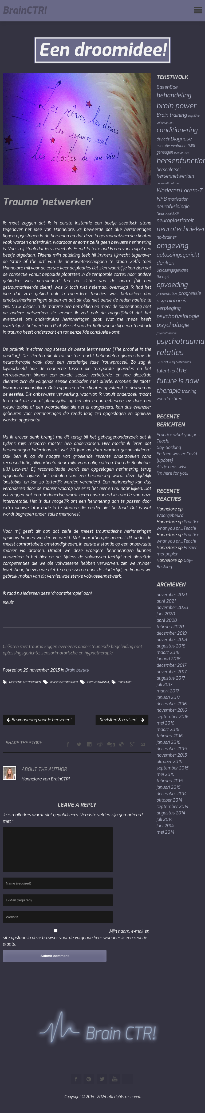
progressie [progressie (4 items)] (190, 293)
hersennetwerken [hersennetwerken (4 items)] (175, 176)
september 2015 (172, 768)
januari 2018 (168, 659)
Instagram (127, 1079)
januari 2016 (168, 742)
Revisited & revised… (122, 720)
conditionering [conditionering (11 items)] (177, 130)
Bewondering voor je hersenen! (39, 720)
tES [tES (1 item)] (172, 371)
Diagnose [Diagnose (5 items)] (181, 138)
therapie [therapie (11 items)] (168, 390)
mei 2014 (165, 832)
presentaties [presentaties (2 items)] (167, 293)
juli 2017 (164, 684)
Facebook (76, 1079)
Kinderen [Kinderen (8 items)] (168, 190)
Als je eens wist (171, 467)
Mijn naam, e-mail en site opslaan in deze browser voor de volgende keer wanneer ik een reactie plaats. (76, 937)
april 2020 (166, 620)
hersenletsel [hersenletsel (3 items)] (168, 169)
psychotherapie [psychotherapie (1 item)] (166, 333)
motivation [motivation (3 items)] (178, 199)
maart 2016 (167, 729)
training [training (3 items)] (189, 391)
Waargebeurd (169, 515)
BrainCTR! (24, 10)
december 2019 (171, 633)
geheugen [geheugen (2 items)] (164, 152)
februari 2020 (170, 627)
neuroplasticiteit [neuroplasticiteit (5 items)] (175, 220)
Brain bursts (77, 670)
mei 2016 (165, 723)
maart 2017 (167, 691)
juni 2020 (165, 614)
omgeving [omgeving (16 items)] (172, 245)
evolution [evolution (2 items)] (178, 145)
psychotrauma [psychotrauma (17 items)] (180, 341)
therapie (124, 682)
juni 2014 (165, 826)
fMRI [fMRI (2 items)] (191, 145)
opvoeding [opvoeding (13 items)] (172, 284)
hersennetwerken (64, 682)
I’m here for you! (172, 473)
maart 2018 (167, 652)
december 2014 (171, 793)
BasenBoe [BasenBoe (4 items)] (167, 87)
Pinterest (89, 1079)
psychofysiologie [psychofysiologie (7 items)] (177, 316)
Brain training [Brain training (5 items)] (171, 115)
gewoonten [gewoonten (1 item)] (181, 152)
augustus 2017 (170, 678)
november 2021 (171, 594)
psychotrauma (97, 682)
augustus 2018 (170, 646)
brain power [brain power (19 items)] (176, 106)
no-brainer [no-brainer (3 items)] (166, 237)
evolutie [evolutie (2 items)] (163, 145)
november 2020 (172, 607)
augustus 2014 (170, 813)
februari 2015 (169, 781)
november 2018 (171, 639)
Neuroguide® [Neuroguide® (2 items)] (167, 213)
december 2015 (171, 749)
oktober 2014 (169, 800)
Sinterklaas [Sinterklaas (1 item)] (183, 362)
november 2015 (171, 755)
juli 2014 (164, 819)
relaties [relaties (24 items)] (169, 352)
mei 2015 (165, 774)
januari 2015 (168, 787)
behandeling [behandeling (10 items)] (173, 95)
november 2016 (171, 710)
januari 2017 (168, 697)
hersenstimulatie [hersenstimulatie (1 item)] (167, 183)
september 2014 (172, 806)
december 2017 (171, 665)
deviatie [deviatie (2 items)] (162, 139)
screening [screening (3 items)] (165, 361)
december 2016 (171, 704)
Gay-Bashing (168, 447)
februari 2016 (169, 736)
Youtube (114, 1079)
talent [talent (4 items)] (162, 371)
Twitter (102, 1079)
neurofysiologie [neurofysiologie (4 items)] (172, 207)
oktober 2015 (169, 761)
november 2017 (171, 671)
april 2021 (166, 601)
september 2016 (172, 716)
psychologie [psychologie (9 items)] (172, 325)
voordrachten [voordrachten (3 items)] (169, 399)
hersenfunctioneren (25, 682)
